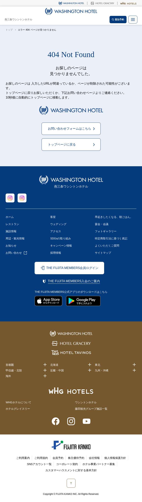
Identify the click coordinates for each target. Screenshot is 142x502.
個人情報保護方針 (115, 457)
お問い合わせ (14, 252)
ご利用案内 (23, 457)
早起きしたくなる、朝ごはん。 (114, 216)
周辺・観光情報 (15, 238)
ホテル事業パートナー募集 (98, 464)
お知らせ (11, 245)
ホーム (10, 216)
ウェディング (58, 224)
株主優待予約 (76, 457)
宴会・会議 (101, 224)
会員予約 (58, 457)
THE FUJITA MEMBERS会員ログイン (72, 268)
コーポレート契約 (67, 464)
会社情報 (94, 457)
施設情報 (11, 231)
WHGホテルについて (18, 402)
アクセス (55, 231)
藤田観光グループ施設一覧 (91, 408)
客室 (53, 216)
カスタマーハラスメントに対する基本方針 (71, 470)
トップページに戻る (62, 144)
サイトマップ (103, 252)
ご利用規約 (41, 457)
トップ (9, 29)
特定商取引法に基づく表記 (111, 238)
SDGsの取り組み (60, 238)
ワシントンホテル (86, 402)
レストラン (12, 224)
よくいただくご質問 (107, 245)
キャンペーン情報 (61, 245)
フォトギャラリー (105, 231)
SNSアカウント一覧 (39, 464)
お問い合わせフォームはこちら (69, 128)
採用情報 (55, 252)
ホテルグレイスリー (18, 408)
